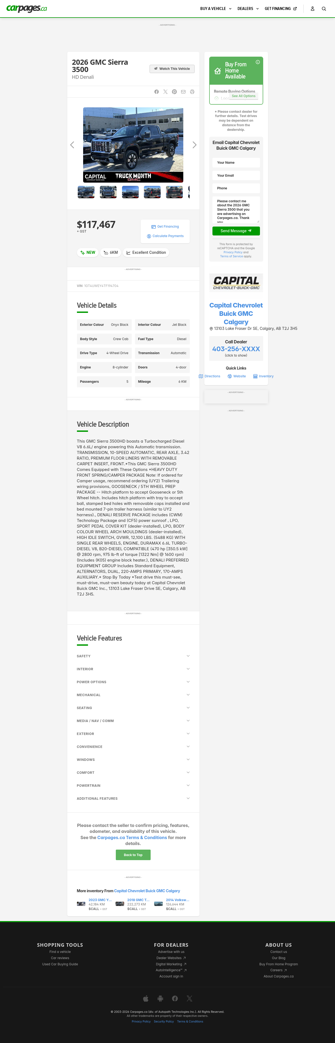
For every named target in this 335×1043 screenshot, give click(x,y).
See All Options (243, 96)
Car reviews (60, 958)
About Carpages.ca (279, 976)
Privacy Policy (233, 252)
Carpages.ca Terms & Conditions (132, 837)
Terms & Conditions (190, 1021)
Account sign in (171, 976)
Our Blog (278, 958)
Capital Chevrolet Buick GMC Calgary (147, 890)
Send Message (236, 231)
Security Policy (164, 1021)
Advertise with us (171, 952)
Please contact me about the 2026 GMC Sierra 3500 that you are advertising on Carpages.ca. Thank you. (236, 209)
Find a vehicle (60, 952)
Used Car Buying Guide (60, 964)
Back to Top (133, 855)
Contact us (278, 952)
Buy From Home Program (278, 964)
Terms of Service (231, 256)
